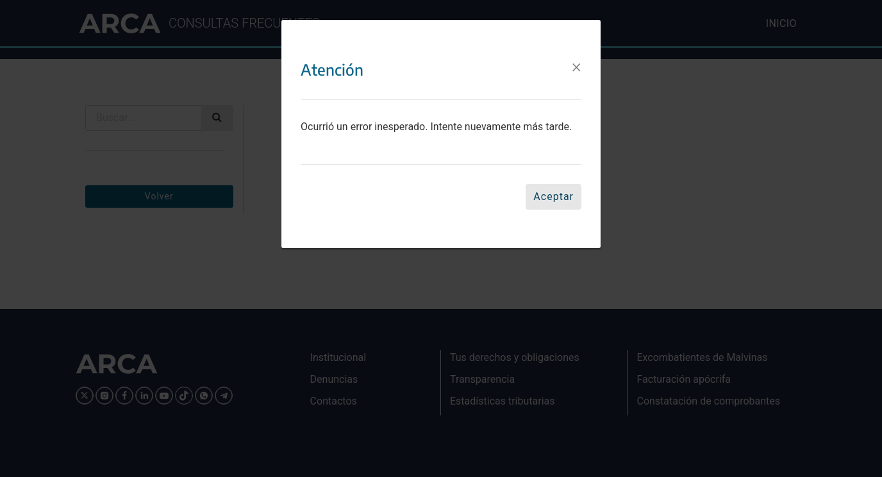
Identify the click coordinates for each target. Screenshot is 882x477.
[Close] (576, 66)
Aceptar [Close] (553, 196)
